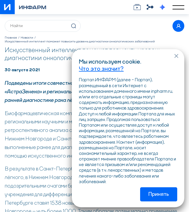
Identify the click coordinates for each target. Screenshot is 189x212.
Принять (158, 194)
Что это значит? (101, 69)
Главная (11, 37)
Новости (27, 37)
